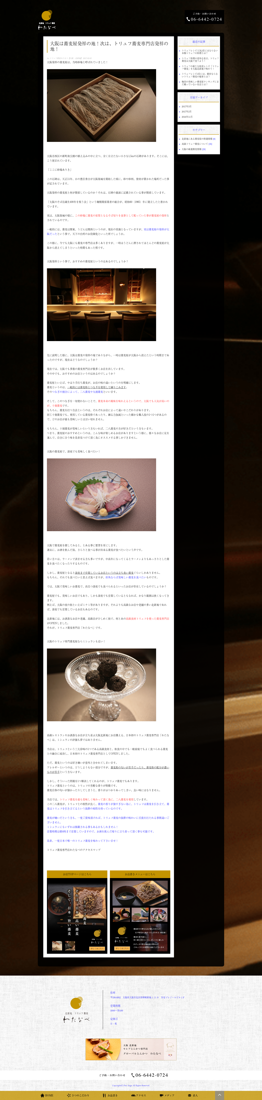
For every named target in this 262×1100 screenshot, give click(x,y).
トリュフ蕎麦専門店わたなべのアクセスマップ (73, 850)
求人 (195, 1095)
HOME (49, 1095)
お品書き (113, 1095)
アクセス (141, 1095)
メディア (169, 1095)
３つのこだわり (80, 1095)
